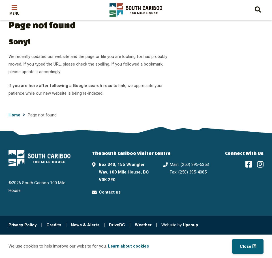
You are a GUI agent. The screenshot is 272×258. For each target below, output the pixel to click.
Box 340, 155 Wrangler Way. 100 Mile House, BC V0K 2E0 (124, 172)
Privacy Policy (22, 224)
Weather (143, 224)
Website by (179, 224)
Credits (53, 224)
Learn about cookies (128, 246)
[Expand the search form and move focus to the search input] (258, 9)
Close (245, 246)
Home (14, 115)
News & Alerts (85, 224)
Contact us (110, 192)
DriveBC (117, 224)
